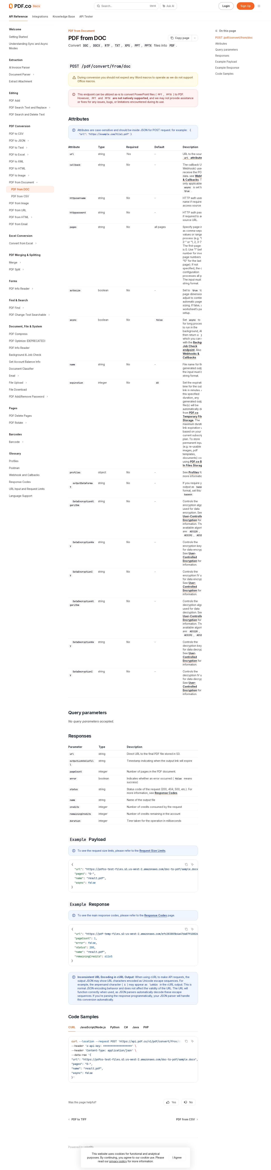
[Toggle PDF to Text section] (30, 147)
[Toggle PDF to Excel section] (30, 154)
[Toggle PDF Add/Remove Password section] (30, 396)
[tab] (71, 1027)
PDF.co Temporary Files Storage (193, 416)
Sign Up (246, 6)
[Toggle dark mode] (259, 6)
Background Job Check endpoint (196, 346)
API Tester (86, 18)
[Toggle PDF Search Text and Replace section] (30, 107)
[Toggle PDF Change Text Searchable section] (30, 314)
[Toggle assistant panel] (168, 6)
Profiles (194, 472)
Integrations (40, 18)
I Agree (177, 1157)
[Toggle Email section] (30, 375)
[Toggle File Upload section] (30, 382)
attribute (192, 157)
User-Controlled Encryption (190, 557)
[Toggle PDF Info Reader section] (30, 288)
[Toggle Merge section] (30, 262)
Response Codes (166, 792)
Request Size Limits (152, 850)
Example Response (227, 67)
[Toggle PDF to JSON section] (30, 140)
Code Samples (224, 73)
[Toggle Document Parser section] (30, 74)
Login (226, 6)
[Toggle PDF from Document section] (30, 182)
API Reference (18, 18)
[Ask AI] (192, 864)
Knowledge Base (64, 18)
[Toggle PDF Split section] (30, 269)
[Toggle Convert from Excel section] (30, 243)
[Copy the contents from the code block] (186, 864)
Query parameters (226, 49)
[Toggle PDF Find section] (30, 307)
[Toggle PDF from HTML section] (30, 217)
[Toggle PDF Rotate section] (30, 422)
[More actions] (195, 38)
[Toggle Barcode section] (30, 442)
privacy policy (118, 1161)
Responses (222, 55)
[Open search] (126, 6)
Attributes (221, 43)
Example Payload (226, 61)
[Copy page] (180, 38)
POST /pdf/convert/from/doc (234, 37)
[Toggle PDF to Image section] (30, 175)
